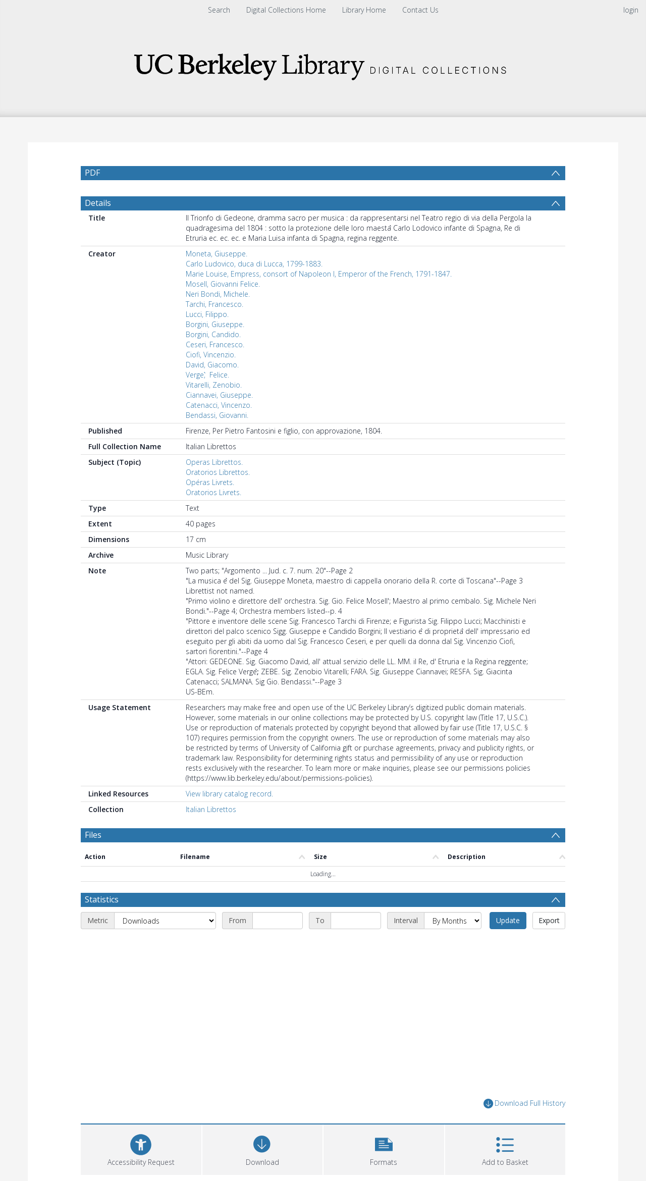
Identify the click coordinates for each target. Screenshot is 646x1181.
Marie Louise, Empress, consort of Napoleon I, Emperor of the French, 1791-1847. (319, 274)
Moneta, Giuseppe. (216, 253)
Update (508, 920)
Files (93, 834)
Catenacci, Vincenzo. (219, 405)
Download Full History (524, 1103)
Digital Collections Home (286, 10)
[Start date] (277, 920)
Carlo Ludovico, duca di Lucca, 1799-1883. (254, 264)
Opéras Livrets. (210, 482)
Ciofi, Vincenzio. (211, 354)
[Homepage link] (323, 64)
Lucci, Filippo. (207, 314)
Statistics (102, 899)
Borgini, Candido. (213, 334)
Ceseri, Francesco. (215, 344)
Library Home (364, 10)
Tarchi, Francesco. (214, 304)
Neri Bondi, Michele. (218, 294)
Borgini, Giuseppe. (215, 324)
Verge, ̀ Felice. (207, 375)
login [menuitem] (630, 10)
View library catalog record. (229, 793)
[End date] (356, 920)
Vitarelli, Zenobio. (214, 385)
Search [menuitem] (219, 10)
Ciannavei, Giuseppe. (219, 395)
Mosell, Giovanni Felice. (223, 284)
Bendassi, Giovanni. (217, 415)
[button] (384, 1148)
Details (98, 202)
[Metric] (165, 920)
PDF (92, 172)
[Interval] (452, 920)
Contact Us (420, 10)
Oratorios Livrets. (213, 492)
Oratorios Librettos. (218, 472)
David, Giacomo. (212, 364)
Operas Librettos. (214, 462)
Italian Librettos (211, 809)
